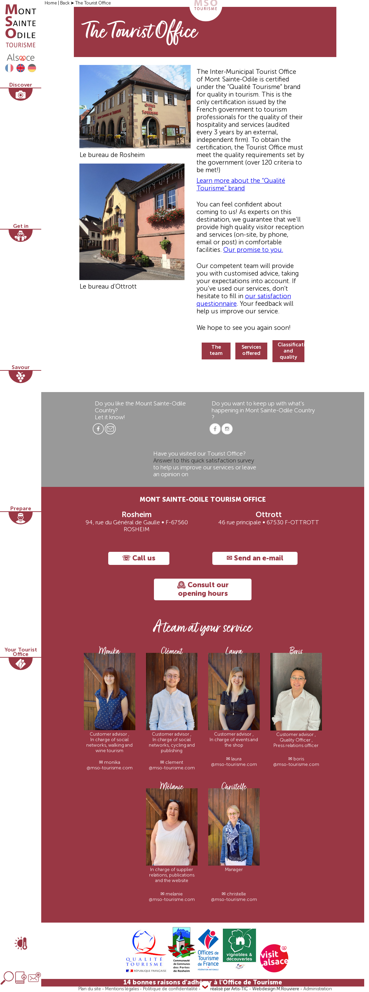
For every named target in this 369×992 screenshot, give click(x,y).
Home (51, 3)
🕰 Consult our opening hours (203, 590)
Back (65, 3)
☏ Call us (138, 558)
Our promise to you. (253, 250)
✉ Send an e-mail (254, 558)
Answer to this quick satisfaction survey (203, 461)
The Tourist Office (93, 3)
